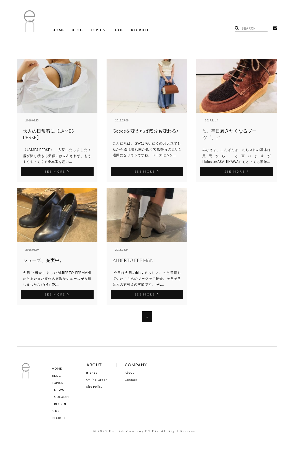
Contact (131, 379)
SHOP (118, 30)
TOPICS (97, 30)
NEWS (59, 389)
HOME (58, 30)
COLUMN (61, 396)
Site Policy (94, 386)
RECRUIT (140, 30)
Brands (92, 372)
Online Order (96, 379)
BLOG (77, 30)
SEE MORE (57, 171)
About (129, 372)
